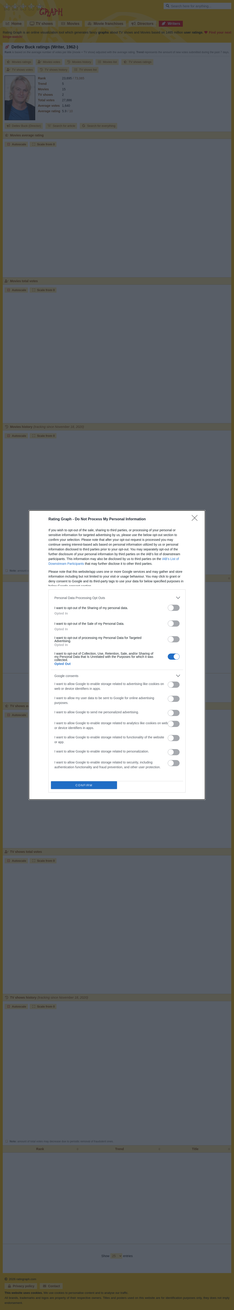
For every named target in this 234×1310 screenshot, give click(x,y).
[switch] (174, 608)
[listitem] (117, 597)
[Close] (196, 519)
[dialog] (117, 655)
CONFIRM (84, 785)
